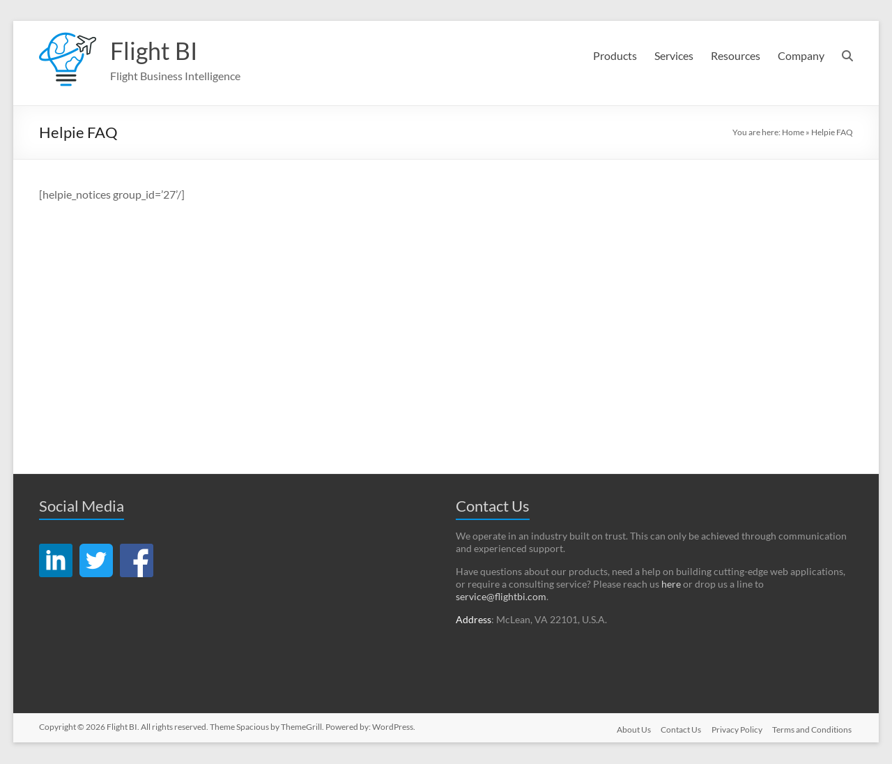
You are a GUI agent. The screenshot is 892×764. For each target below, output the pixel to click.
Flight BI (155, 51)
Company (801, 55)
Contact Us (680, 729)
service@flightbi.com (501, 597)
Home (793, 133)
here (671, 584)
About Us (632, 729)
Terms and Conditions (813, 729)
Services (673, 55)
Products (615, 55)
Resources (735, 55)
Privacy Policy (737, 729)
